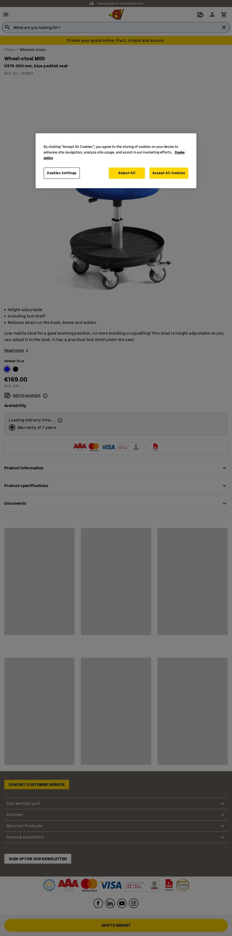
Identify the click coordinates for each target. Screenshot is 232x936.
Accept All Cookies (168, 173)
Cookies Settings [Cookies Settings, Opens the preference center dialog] (62, 173)
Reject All (126, 173)
